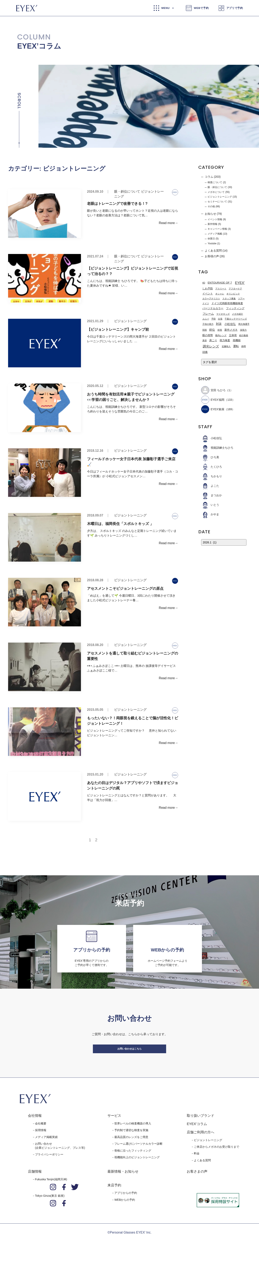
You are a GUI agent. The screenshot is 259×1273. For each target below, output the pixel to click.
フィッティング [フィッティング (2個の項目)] (235, 308)
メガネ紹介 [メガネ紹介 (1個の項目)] (237, 314)
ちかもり (211, 476)
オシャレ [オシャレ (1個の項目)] (219, 294)
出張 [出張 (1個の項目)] (220, 319)
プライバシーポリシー (49, 1170)
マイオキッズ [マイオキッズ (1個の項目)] (223, 314)
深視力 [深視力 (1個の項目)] (243, 330)
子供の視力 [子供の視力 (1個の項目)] (207, 324)
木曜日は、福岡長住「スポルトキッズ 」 (120, 524)
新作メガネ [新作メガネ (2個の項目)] (231, 329)
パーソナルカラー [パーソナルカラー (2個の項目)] (212, 308)
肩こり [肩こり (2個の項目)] (213, 340)
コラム (209, 176)
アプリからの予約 (125, 1208)
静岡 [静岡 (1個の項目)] (243, 346)
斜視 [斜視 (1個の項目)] (220, 330)
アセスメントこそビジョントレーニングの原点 (125, 589)
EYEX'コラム (197, 1139)
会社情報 (35, 1131)
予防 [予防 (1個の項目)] (213, 319)
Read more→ (168, 223)
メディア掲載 (215, 233)
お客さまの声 (197, 1187)
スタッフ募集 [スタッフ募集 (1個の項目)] (229, 298)
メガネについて (216, 192)
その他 (211, 206)
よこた (210, 486)
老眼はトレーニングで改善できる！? (117, 204)
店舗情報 (35, 1187)
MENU (165, 8)
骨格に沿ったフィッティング (132, 1166)
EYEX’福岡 (212, 400)
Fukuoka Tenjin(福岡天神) (51, 1194)
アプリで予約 (234, 8)
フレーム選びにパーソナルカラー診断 (138, 1159)
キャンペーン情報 (217, 228)
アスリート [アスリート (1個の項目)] (220, 288)
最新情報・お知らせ (122, 1187)
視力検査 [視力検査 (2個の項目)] (225, 340)
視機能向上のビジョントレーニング (137, 1172)
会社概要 (40, 1138)
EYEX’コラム (39, 46)
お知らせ (210, 213)
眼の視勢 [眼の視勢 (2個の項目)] (207, 335)
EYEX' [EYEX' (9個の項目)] (240, 283)
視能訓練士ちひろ (217, 448)
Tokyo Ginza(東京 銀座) (50, 1211)
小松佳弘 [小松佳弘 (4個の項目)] (230, 324)
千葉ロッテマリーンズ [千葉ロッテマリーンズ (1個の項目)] (236, 319)
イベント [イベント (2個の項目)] (207, 293)
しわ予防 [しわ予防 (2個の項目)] (207, 288)
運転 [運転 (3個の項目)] (236, 346)
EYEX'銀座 (212, 409)
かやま (210, 514)
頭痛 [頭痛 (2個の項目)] (205, 352)
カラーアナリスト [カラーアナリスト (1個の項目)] (211, 298)
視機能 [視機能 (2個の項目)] (237, 340)
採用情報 (40, 1145)
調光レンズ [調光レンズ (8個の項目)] (211, 346)
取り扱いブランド (200, 1131)
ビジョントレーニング (130, 321)
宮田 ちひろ (213, 390)
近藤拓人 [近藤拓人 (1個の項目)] (226, 346)
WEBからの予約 (124, 1215)
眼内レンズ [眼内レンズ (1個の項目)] (220, 335)
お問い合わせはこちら (129, 1060)
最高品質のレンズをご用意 (131, 1152)
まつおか (211, 495)
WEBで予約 (201, 8)
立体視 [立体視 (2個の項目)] (233, 335)
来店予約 (114, 1201)
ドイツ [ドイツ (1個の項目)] (205, 303)
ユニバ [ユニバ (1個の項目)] (205, 319)
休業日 (211, 238)
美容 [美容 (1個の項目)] (204, 340)
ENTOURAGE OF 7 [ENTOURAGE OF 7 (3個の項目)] (220, 282)
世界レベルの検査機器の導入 (132, 1138)
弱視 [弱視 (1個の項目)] (204, 330)
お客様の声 (212, 256)
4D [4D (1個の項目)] (203, 283)
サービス (114, 1131)
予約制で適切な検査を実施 (131, 1145)
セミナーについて (217, 201)
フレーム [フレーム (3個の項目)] (208, 313)
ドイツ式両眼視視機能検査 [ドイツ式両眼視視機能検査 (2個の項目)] (227, 303)
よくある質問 (213, 250)
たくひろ (211, 467)
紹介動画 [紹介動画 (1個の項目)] (243, 335)
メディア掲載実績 (46, 1152)
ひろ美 (210, 457)
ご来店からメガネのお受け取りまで (216, 1162)
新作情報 (212, 224)
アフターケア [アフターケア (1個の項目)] (235, 288)
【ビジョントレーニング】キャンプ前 (118, 329)
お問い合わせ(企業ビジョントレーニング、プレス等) (60, 1161)
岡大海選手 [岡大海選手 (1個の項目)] (243, 324)
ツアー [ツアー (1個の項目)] (241, 298)
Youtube (212, 243)
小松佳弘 (211, 438)
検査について (215, 182)
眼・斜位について (127, 191)
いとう (210, 505)
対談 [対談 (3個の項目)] (219, 323)
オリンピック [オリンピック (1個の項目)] (233, 294)
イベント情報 (215, 219)
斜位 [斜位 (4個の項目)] (212, 329)
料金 (197, 1169)
